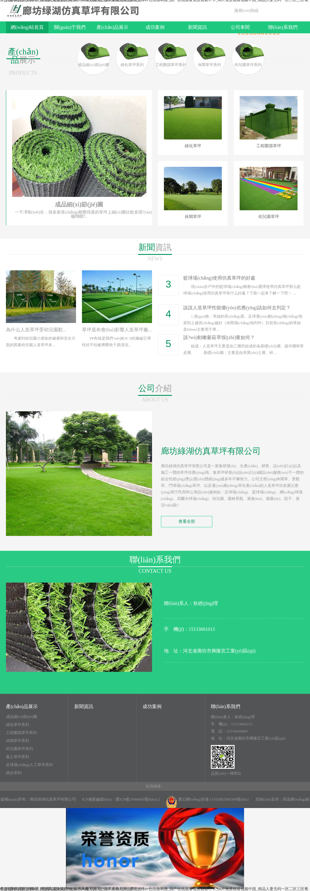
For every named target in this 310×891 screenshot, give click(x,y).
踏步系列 (13, 773)
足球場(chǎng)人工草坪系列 (29, 765)
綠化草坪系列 (17, 725)
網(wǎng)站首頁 (27, 27)
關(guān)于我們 (70, 27)
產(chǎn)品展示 (112, 27)
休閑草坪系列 (17, 741)
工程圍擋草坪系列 (21, 733)
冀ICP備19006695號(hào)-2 (138, 799)
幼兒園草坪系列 (19, 749)
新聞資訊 (197, 27)
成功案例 (155, 27)
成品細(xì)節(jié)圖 (21, 717)
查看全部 (186, 521)
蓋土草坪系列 (17, 757)
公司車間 (240, 27)
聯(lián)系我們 (283, 27)
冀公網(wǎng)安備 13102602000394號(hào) (207, 802)
